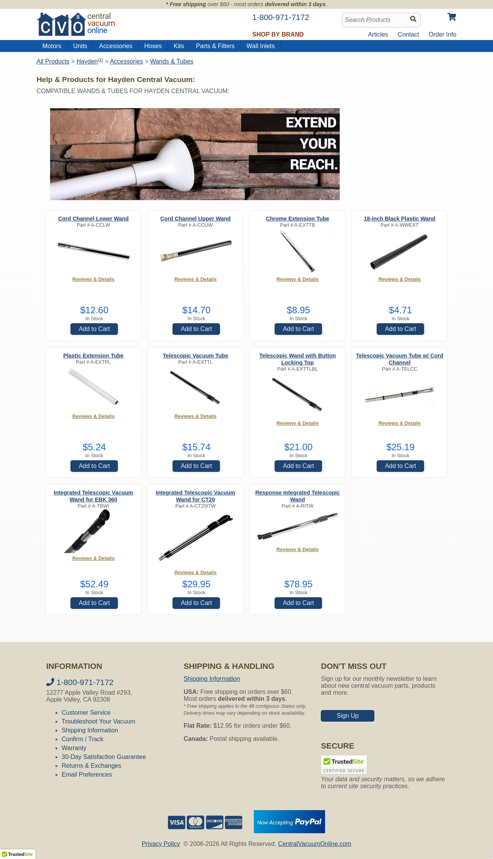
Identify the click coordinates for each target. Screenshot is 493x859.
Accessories (115, 46)
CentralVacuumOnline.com (314, 844)
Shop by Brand (278, 34)
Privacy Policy (161, 844)
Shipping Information (90, 730)
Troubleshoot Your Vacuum (98, 721)
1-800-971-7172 (80, 682)
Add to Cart (94, 329)
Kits (179, 46)
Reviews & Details (93, 279)
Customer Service (86, 712)
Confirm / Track (82, 739)
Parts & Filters (215, 46)
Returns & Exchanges (91, 765)
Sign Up (348, 715)
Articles (378, 34)
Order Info (442, 34)
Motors (51, 46)
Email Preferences (87, 774)
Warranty (74, 748)
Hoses (153, 46)
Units (80, 46)
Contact (408, 34)
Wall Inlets (260, 46)
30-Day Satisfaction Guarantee (104, 757)
